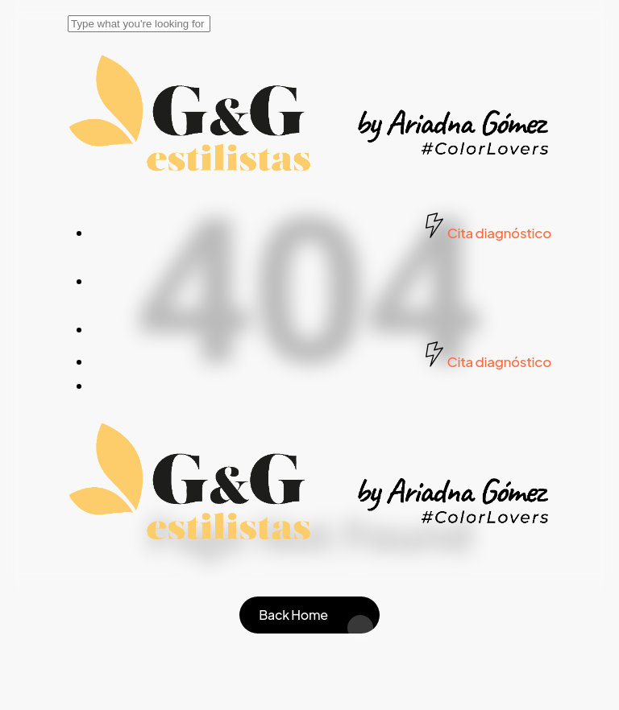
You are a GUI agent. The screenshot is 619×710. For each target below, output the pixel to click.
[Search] (139, 23)
